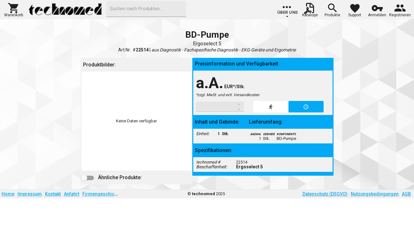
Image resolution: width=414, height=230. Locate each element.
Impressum (30, 193)
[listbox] (136, 121)
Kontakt (53, 193)
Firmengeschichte (101, 193)
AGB (406, 193)
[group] (287, 11)
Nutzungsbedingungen (375, 193)
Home (8, 193)
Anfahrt (71, 193)
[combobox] (146, 9)
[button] (13, 9)
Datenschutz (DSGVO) (325, 193)
